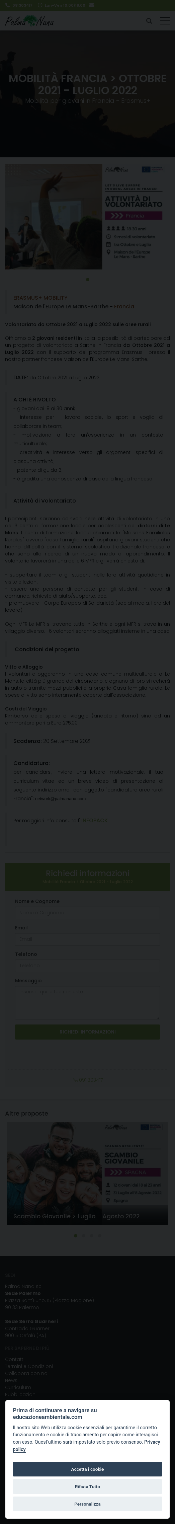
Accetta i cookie (87, 1469)
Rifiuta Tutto (87, 1486)
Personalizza (87, 1504)
